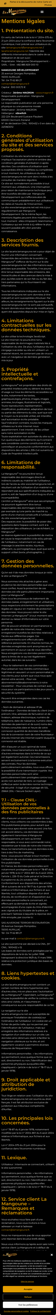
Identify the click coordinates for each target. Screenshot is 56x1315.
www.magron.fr (44, 92)
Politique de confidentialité (40, 1311)
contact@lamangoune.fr (30, 938)
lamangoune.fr (14, 47)
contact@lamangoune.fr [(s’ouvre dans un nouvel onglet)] (15, 83)
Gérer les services (27, 1282)
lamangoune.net (32, 47)
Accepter (28, 1289)
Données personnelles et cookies (16, 1311)
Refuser (28, 1297)
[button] (51, 1254)
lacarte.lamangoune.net (15, 51)
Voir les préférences (28, 1305)
